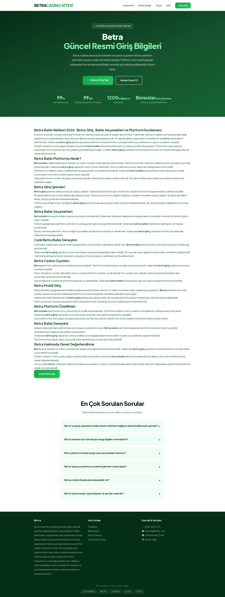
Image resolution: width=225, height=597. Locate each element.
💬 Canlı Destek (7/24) (153, 535)
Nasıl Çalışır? (94, 531)
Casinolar (128, 5)
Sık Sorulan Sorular (97, 539)
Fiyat (159, 5)
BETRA (53, 5)
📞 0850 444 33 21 (151, 526)
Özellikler (92, 526)
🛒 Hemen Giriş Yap (98, 80)
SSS (168, 5)
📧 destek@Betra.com (153, 531)
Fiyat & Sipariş (95, 535)
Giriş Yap (183, 5)
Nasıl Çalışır (144, 5)
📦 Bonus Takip (149, 539)
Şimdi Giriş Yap (47, 373)
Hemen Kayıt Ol (129, 80)
